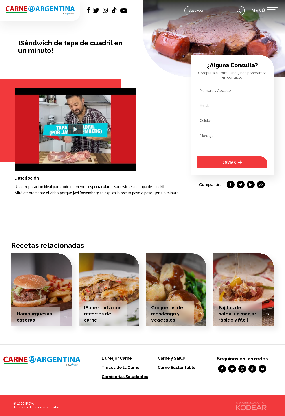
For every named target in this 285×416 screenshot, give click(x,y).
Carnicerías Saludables (125, 376)
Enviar (232, 162)
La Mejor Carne (117, 358)
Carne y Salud (171, 358)
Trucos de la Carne (121, 367)
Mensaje (206, 136)
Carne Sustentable (177, 367)
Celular (205, 120)
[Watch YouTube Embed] (75, 129)
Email (204, 105)
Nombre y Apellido (215, 90)
